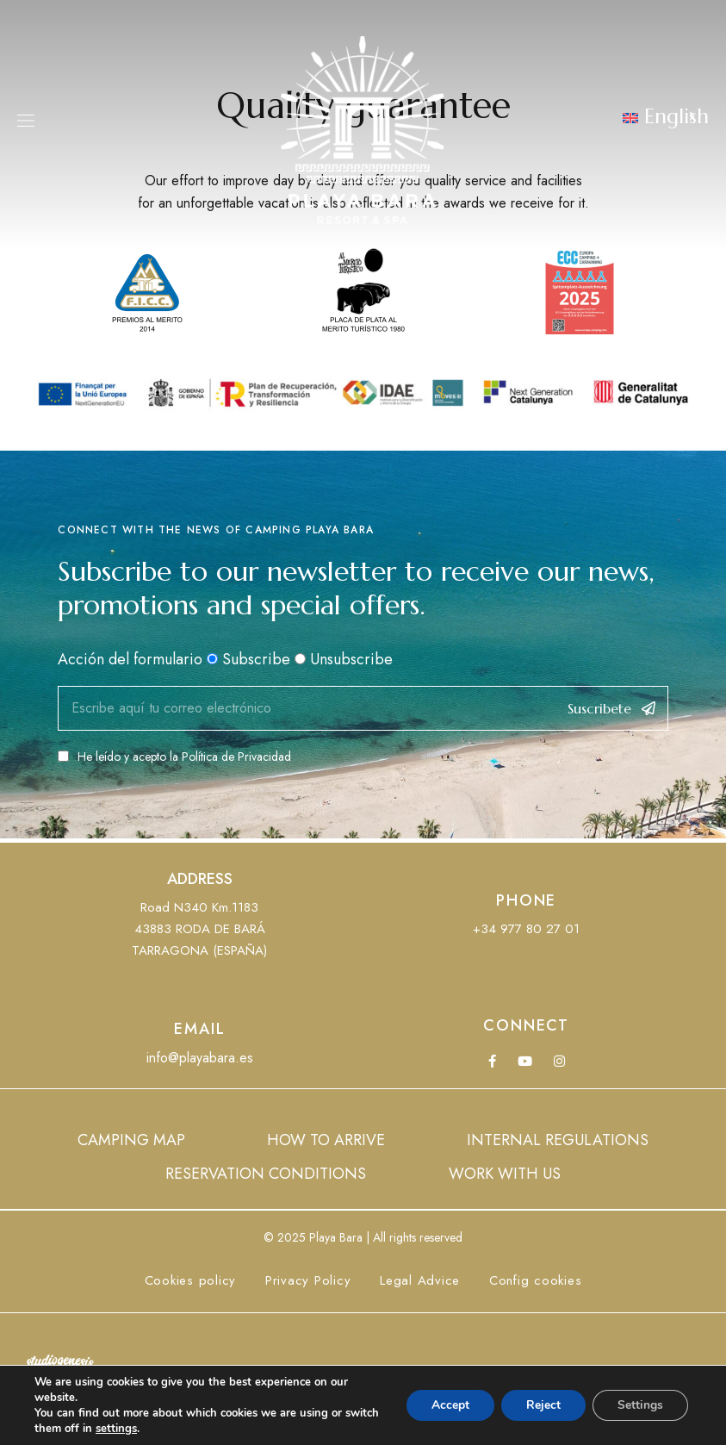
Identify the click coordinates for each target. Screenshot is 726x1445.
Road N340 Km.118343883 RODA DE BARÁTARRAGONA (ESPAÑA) (199, 929)
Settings (639, 1405)
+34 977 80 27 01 (526, 928)
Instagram (559, 1061)
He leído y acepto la (174, 756)
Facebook (492, 1061)
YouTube (525, 1061)
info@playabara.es (199, 1058)
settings (153, 1428)
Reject (541, 1405)
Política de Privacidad (236, 756)
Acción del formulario (130, 659)
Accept (446, 1405)
